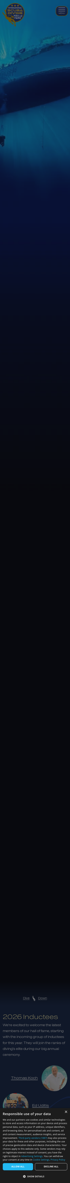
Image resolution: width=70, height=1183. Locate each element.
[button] (35, 1176)
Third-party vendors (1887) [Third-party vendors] (33, 1138)
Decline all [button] (51, 1166)
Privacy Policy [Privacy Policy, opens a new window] (58, 1159)
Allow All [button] (18, 1166)
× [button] (65, 1112)
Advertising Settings (32, 1156)
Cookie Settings (41, 1159)
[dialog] (35, 1145)
